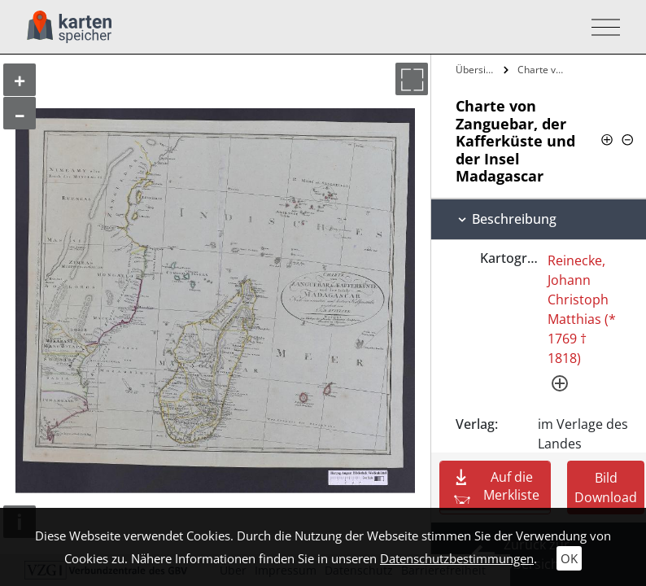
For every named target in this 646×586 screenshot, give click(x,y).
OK (569, 558)
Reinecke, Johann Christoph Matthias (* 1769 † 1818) (582, 309)
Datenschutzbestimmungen (457, 558)
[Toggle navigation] (601, 27)
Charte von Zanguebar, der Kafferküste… (544, 70)
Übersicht (477, 70)
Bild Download (605, 487)
